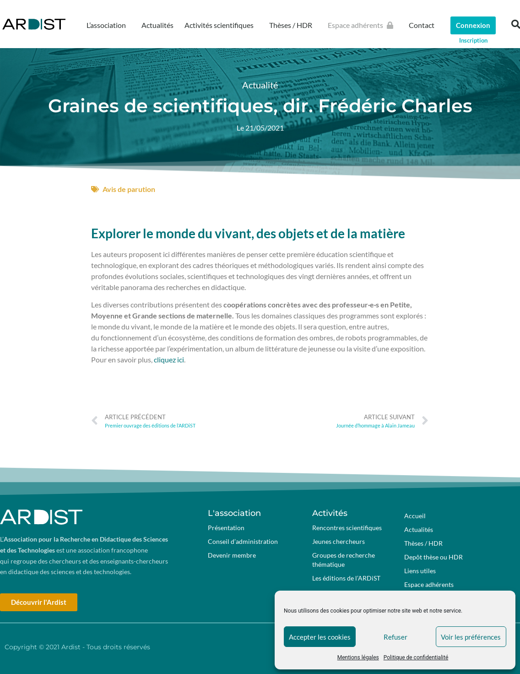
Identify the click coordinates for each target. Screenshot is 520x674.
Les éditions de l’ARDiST (346, 578)
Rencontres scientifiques (347, 528)
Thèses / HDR (293, 25)
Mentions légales (358, 657)
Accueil (415, 516)
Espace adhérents (363, 25)
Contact (421, 25)
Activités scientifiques (221, 25)
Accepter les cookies (320, 637)
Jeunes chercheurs (338, 541)
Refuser (395, 637)
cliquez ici (169, 359)
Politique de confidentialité (416, 657)
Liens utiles (420, 571)
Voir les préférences (471, 637)
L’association (108, 25)
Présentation (226, 528)
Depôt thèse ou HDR (433, 557)
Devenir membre (232, 555)
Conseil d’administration (243, 541)
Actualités (157, 25)
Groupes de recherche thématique (343, 559)
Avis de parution (129, 189)
